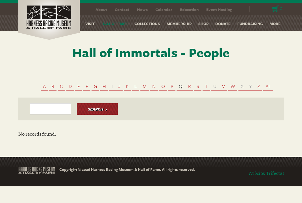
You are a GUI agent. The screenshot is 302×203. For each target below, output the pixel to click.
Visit (90, 24)
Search (241, 9)
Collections (147, 24)
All (268, 86)
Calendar (163, 9)
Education (189, 9)
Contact (122, 9)
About (101, 9)
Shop (203, 24)
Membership (179, 24)
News (142, 9)
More (275, 24)
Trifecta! (275, 172)
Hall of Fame (114, 24)
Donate (223, 24)
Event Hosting (219, 9)
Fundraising (250, 24)
